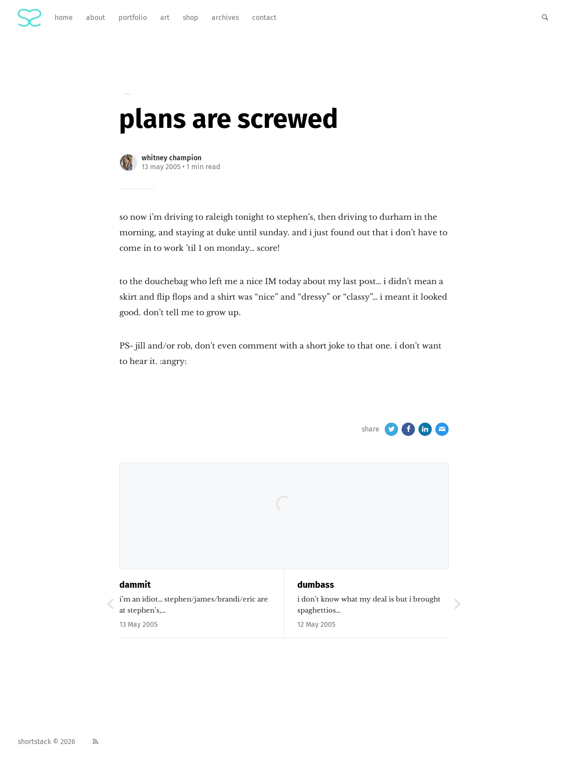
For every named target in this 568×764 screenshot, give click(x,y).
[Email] (442, 429)
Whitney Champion (171, 158)
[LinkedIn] (425, 429)
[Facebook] (408, 429)
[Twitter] (391, 429)
